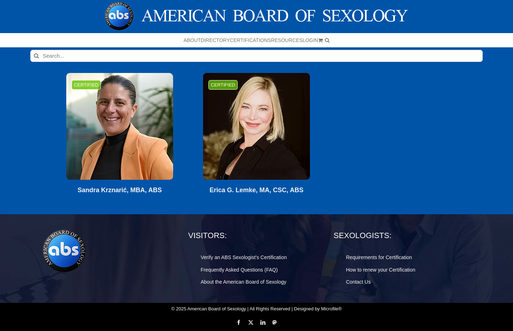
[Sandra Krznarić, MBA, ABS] (119, 126)
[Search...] (256, 56)
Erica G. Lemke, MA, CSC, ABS (256, 190)
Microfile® (331, 308)
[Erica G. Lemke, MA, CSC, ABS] (256, 126)
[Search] (36, 56)
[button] (327, 40)
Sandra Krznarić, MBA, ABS (120, 190)
